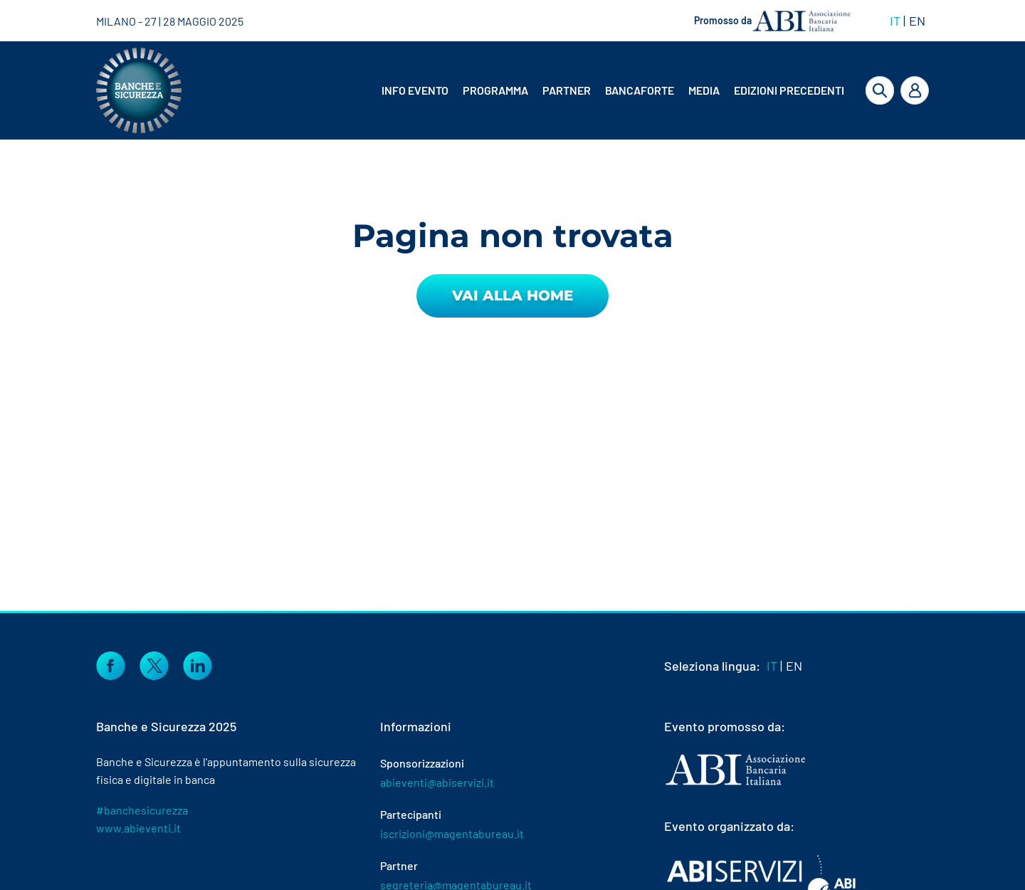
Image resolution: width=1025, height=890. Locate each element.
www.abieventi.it (138, 827)
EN (917, 20)
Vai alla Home (512, 295)
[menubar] (601, 90)
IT (895, 20)
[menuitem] (416, 90)
